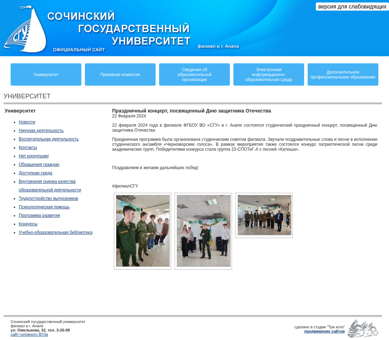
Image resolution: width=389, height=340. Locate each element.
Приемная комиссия (120, 74)
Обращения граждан (39, 164)
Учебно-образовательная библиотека (55, 232)
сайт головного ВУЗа (29, 334)
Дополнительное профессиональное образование (342, 75)
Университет (46, 74)
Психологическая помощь (44, 206)
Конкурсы (28, 223)
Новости (27, 122)
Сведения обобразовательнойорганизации (194, 74)
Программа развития (39, 215)
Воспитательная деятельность (49, 139)
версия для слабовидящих (352, 7)
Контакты (28, 147)
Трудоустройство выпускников (48, 198)
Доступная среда (35, 173)
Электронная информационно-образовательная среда (268, 74)
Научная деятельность (41, 130)
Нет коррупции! (34, 156)
